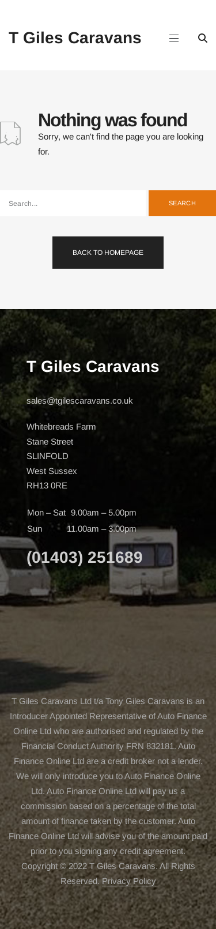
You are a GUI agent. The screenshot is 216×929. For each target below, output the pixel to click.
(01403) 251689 (84, 557)
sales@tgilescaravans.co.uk (79, 400)
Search (182, 203)
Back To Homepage (108, 253)
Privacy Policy (129, 881)
